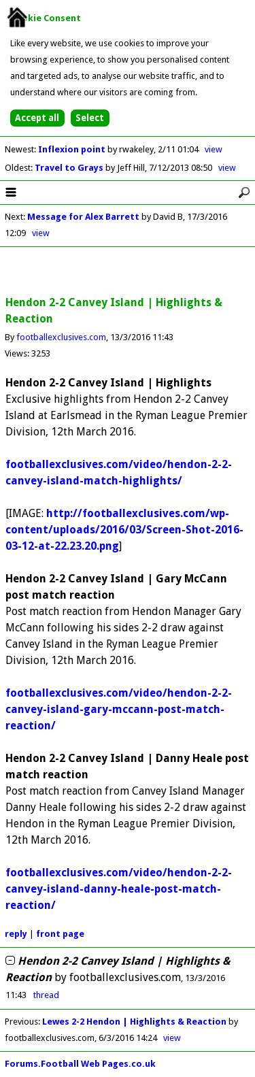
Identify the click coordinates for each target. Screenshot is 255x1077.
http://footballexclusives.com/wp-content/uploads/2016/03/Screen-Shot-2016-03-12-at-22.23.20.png (124, 529)
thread (46, 995)
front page (60, 934)
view (213, 149)
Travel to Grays (70, 168)
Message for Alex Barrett (83, 217)
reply (16, 934)
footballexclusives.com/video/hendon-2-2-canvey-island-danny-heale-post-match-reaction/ (118, 889)
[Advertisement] (128, 272)
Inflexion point (72, 149)
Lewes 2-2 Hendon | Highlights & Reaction (134, 1021)
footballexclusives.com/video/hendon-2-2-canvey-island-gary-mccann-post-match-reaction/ (118, 709)
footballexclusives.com (61, 337)
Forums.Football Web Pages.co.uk (80, 1064)
